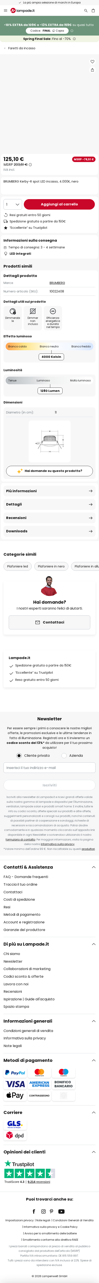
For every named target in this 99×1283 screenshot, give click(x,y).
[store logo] (25, 10)
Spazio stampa (16, 1006)
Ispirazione (12, 999)
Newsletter (13, 961)
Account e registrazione (24, 922)
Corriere (12, 1112)
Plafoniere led (17, 566)
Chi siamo (11, 953)
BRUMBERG (57, 283)
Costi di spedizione (19, 899)
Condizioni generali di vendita (28, 1030)
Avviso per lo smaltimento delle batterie (50, 1233)
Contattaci (12, 892)
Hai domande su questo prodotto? (53, 471)
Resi (6, 907)
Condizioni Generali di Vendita (73, 1220)
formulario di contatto (20, 839)
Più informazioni (21, 491)
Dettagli (14, 504)
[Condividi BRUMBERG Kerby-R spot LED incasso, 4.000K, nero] (92, 70)
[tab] (49, 898)
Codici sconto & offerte (23, 976)
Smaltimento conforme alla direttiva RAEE (50, 1240)
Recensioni (16, 517)
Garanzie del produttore (24, 929)
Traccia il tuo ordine (20, 884)
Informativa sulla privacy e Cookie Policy (51, 1227)
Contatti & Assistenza (28, 867)
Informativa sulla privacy (58, 844)
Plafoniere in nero (51, 566)
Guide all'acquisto (40, 999)
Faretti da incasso (21, 48)
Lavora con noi (15, 984)
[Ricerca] (85, 10)
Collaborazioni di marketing (26, 968)
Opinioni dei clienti (24, 1152)
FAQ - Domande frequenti (25, 876)
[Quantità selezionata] (12, 204)
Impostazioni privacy (19, 1220)
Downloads (16, 531)
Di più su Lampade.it (26, 944)
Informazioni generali (27, 1021)
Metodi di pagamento (21, 914)
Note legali (12, 1045)
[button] (92, 61)
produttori (88, 849)
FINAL (47, 30)
